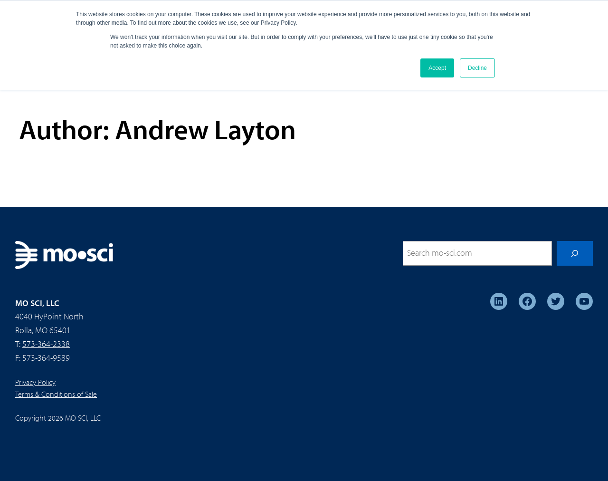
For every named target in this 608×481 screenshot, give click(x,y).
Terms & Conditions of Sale (56, 394)
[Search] (575, 253)
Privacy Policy (35, 382)
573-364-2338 (46, 343)
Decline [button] (477, 68)
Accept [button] (437, 68)
